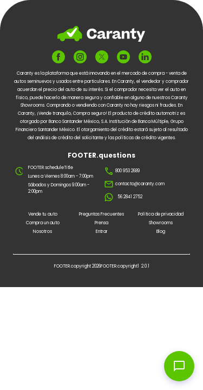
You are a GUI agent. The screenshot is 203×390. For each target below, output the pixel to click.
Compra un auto (43, 223)
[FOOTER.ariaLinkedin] (145, 57)
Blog (160, 232)
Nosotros (42, 232)
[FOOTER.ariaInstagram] (80, 57)
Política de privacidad (161, 214)
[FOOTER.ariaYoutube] (123, 57)
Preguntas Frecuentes (101, 214)
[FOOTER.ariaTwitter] (101, 57)
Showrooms (161, 223)
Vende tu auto (42, 214)
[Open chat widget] (179, 366)
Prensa (101, 223)
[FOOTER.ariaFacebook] (58, 57)
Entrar (102, 232)
